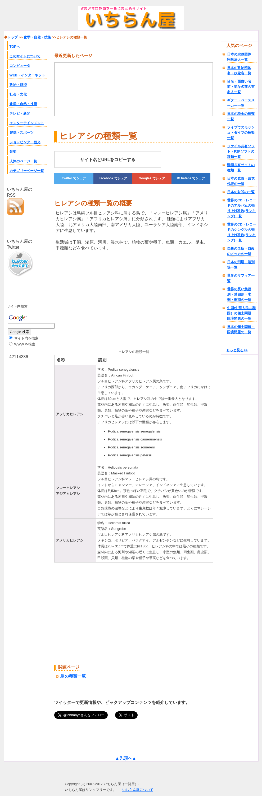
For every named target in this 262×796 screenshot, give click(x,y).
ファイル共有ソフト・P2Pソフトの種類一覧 (241, 151)
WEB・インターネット (27, 75)
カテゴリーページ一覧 (27, 171)
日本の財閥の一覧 (241, 192)
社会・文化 (18, 94)
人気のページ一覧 (23, 161)
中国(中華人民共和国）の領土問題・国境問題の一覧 (241, 313)
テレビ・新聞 (20, 113)
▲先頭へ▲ (125, 758)
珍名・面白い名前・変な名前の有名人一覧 (241, 86)
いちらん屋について (137, 790)
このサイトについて (25, 56)
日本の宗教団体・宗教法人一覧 (241, 57)
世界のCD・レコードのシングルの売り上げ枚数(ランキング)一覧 (241, 232)
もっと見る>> (236, 350)
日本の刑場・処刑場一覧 (241, 264)
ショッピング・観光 (25, 142)
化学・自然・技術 (23, 104)
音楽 (13, 152)
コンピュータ (20, 66)
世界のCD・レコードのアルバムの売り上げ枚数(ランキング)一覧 (241, 208)
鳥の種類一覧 (73, 676)
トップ (13, 37)
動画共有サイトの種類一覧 (241, 167)
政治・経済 (18, 85)
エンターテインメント (27, 123)
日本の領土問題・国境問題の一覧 (241, 329)
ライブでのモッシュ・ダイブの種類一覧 (241, 132)
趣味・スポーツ (22, 133)
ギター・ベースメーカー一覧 (241, 102)
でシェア (74, 178)
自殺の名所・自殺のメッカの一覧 (241, 251)
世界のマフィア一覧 (241, 278)
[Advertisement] (81, 299)
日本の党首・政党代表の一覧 (241, 181)
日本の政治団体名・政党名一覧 (239, 70)
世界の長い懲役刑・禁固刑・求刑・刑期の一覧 (239, 294)
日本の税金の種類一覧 (241, 116)
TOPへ (15, 47)
